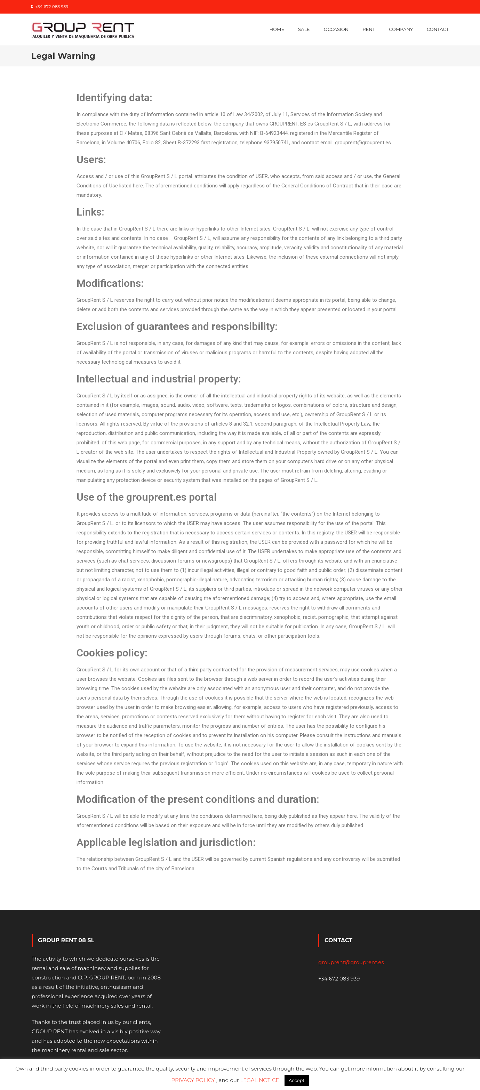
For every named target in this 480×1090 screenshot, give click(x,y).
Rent (368, 29)
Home (276, 29)
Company (401, 29)
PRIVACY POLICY (193, 1080)
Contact (438, 29)
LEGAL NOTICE (260, 1080)
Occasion (336, 29)
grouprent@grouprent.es (351, 962)
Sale (304, 29)
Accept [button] (297, 1080)
